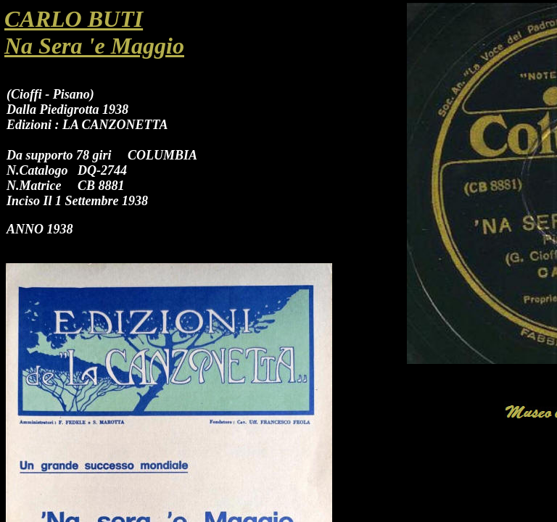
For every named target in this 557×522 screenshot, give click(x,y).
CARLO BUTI (73, 19)
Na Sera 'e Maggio (94, 46)
